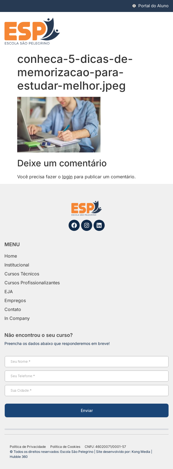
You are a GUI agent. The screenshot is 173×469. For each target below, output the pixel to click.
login (67, 176)
